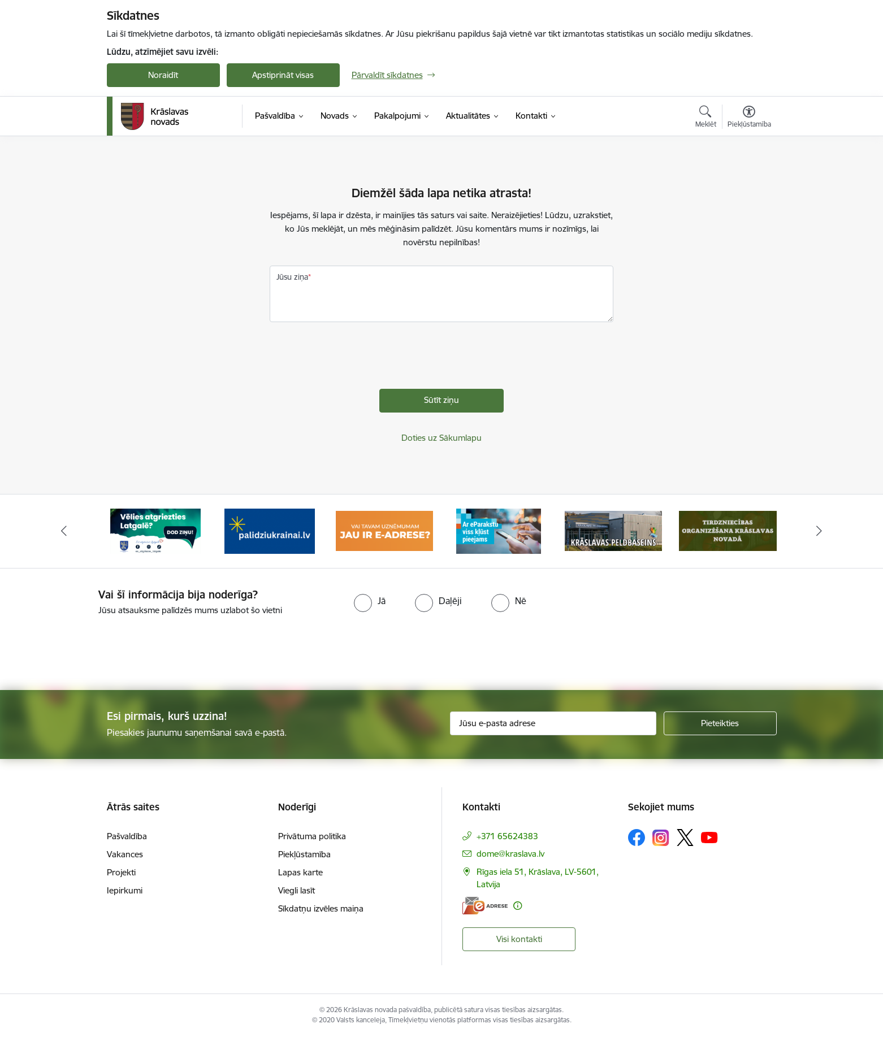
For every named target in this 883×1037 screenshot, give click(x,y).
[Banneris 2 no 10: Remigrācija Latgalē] (269, 530)
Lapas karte (300, 872)
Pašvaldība (127, 836)
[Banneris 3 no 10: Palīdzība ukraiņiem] (384, 530)
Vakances (125, 854)
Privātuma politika (312, 836)
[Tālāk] (819, 531)
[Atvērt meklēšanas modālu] (706, 118)
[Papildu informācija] (517, 905)
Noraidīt (163, 75)
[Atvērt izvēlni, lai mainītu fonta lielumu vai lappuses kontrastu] (749, 118)
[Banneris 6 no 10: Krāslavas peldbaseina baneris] (728, 530)
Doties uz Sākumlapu (441, 437)
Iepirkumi (124, 890)
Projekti (121, 872)
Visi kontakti (519, 939)
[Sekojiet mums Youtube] (709, 837)
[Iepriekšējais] (63, 531)
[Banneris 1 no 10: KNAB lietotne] (155, 530)
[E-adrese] (485, 905)
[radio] (370, 601)
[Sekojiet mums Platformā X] (685, 837)
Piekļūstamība (304, 854)
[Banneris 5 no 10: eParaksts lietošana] (613, 530)
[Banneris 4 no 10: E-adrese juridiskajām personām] (499, 530)
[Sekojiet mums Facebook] (636, 837)
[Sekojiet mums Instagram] (660, 838)
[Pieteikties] (720, 723)
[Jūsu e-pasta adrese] (553, 723)
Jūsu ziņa (292, 277)
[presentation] (356, 358)
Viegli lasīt (296, 890)
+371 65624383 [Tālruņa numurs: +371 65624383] (507, 836)
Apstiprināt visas (283, 75)
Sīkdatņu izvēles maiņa (320, 908)
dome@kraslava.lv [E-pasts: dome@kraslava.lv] (510, 853)
